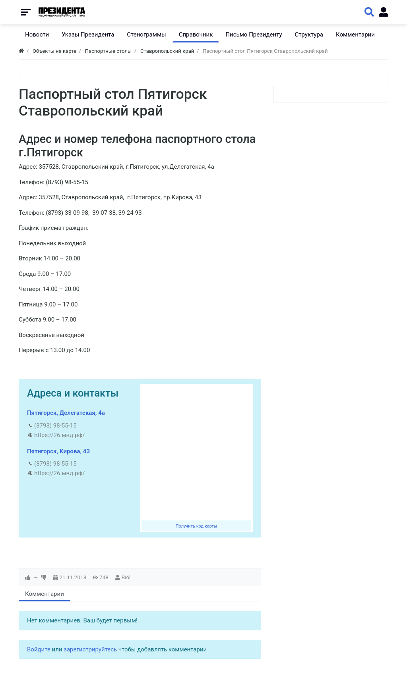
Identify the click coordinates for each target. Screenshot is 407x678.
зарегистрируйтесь (90, 649)
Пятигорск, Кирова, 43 (58, 451)
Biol (126, 577)
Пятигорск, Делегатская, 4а (66, 412)
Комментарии (44, 593)
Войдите (38, 649)
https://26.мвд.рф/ (59, 435)
